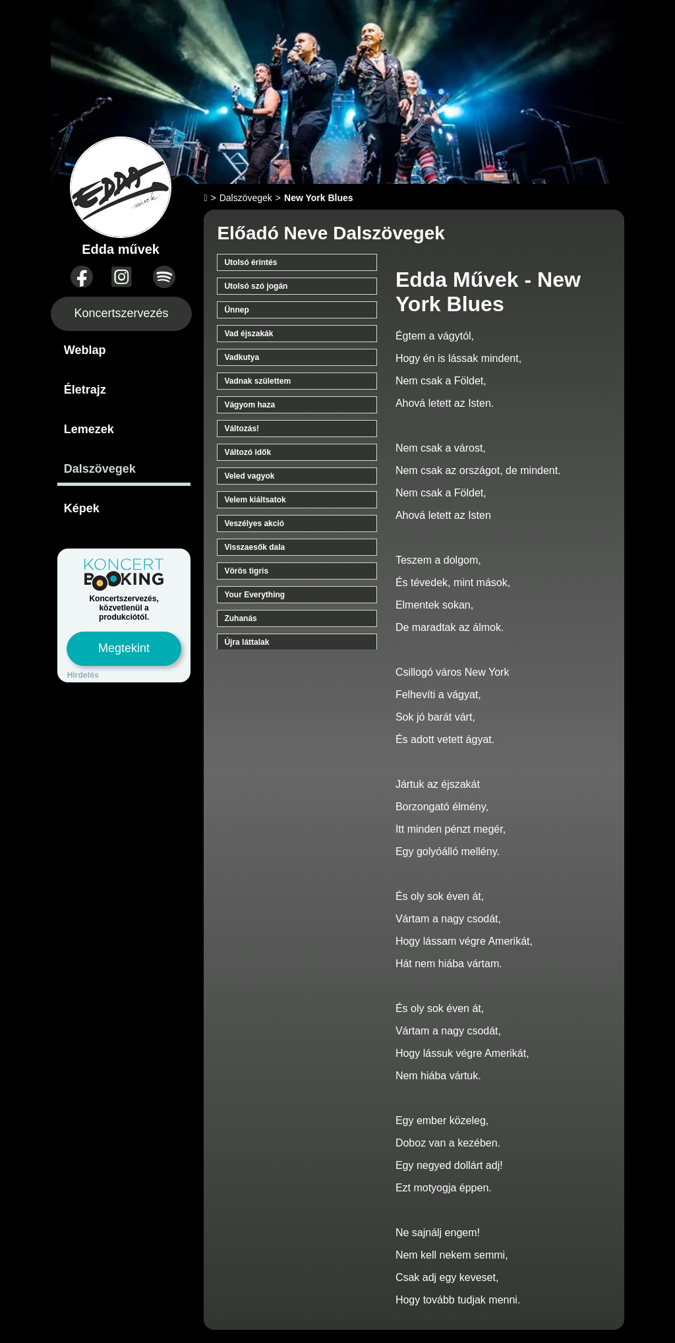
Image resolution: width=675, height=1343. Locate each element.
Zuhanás (240, 618)
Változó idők (247, 452)
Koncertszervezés (121, 313)
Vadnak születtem (257, 381)
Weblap (85, 350)
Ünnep (236, 309)
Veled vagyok (249, 476)
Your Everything (254, 594)
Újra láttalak (246, 642)
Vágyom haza (249, 404)
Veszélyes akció (254, 523)
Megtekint (124, 648)
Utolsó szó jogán (255, 286)
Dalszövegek (100, 468)
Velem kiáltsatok (254, 499)
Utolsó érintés (250, 262)
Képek (82, 508)
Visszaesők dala (254, 547)
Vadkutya (241, 357)
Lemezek (89, 429)
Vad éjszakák (248, 333)
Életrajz (85, 389)
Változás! (241, 428)
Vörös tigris (246, 571)
